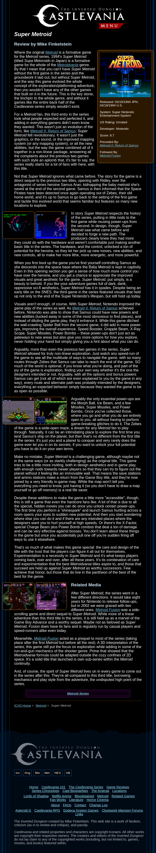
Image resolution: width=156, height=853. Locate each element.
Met (47, 773)
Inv (18, 773)
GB (68, 773)
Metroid (51, 52)
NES (58, 773)
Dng (27, 773)
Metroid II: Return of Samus (119, 145)
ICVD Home (22, 705)
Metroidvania (67, 65)
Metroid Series (78, 693)
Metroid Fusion (110, 155)
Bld (37, 773)
